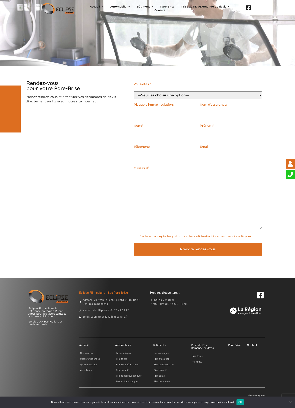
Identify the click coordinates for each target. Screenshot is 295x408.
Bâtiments (159, 345)
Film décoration (162, 381)
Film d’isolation (162, 359)
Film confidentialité (163, 364)
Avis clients (86, 370)
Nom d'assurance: (213, 104)
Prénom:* (207, 125)
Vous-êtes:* (142, 84)
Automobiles (123, 345)
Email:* (205, 146)
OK (240, 402)
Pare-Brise (167, 6)
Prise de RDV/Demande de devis (205, 6)
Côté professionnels (90, 359)
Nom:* (138, 125)
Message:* (141, 167)
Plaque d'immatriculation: (154, 104)
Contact (159, 10)
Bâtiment (145, 6)
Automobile (120, 6)
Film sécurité (122, 370)
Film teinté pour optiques (128, 376)
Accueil (96, 6)
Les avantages (123, 353)
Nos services (86, 353)
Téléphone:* (143, 146)
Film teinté (121, 359)
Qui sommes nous (89, 364)
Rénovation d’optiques (127, 381)
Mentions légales (256, 395)
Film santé (159, 376)
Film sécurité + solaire (127, 364)
